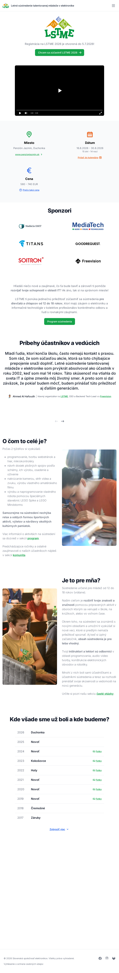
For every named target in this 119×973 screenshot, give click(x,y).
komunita (19, 555)
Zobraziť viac (59, 829)
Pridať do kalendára (90, 157)
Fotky (97, 751)
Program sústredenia (59, 321)
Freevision (105, 396)
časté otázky (105, 693)
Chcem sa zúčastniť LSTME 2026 (60, 51)
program (33, 538)
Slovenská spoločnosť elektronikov (30, 958)
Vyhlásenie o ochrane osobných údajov (23, 964)
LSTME (64, 396)
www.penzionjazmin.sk (29, 154)
